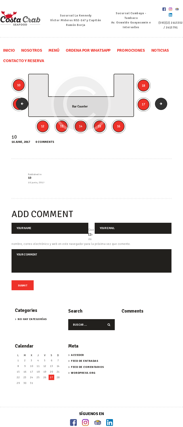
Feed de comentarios (87, 356)
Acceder (77, 344)
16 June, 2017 (21, 131)
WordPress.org (83, 362)
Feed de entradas (84, 350)
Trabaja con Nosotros (91, 423)
